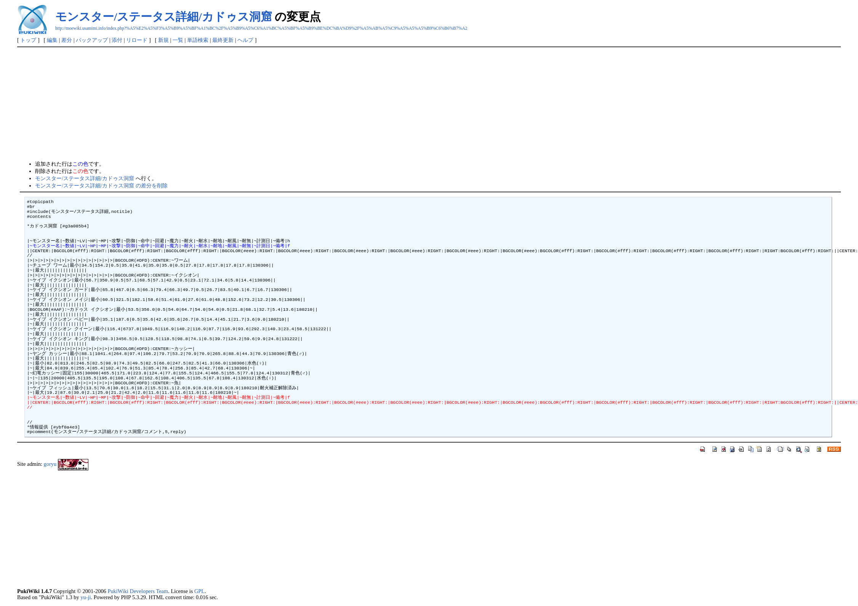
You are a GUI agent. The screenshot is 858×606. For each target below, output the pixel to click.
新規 (163, 40)
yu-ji (85, 597)
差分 (66, 40)
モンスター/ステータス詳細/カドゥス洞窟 (163, 16)
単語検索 (197, 40)
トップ (28, 40)
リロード (136, 40)
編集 (52, 40)
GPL (199, 591)
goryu (50, 464)
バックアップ (92, 40)
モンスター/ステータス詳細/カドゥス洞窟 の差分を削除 (101, 185)
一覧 (178, 40)
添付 (117, 40)
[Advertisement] (429, 104)
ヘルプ (245, 40)
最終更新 (223, 40)
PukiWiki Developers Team (137, 591)
